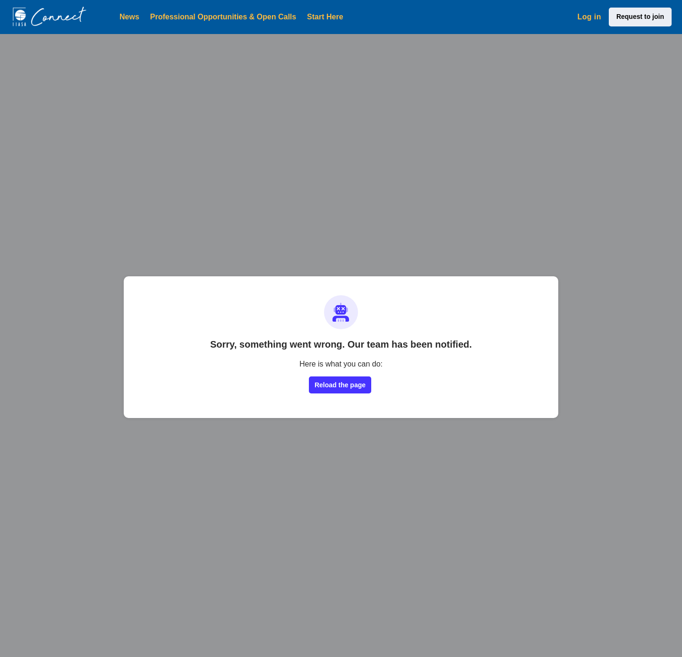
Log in (589, 17)
